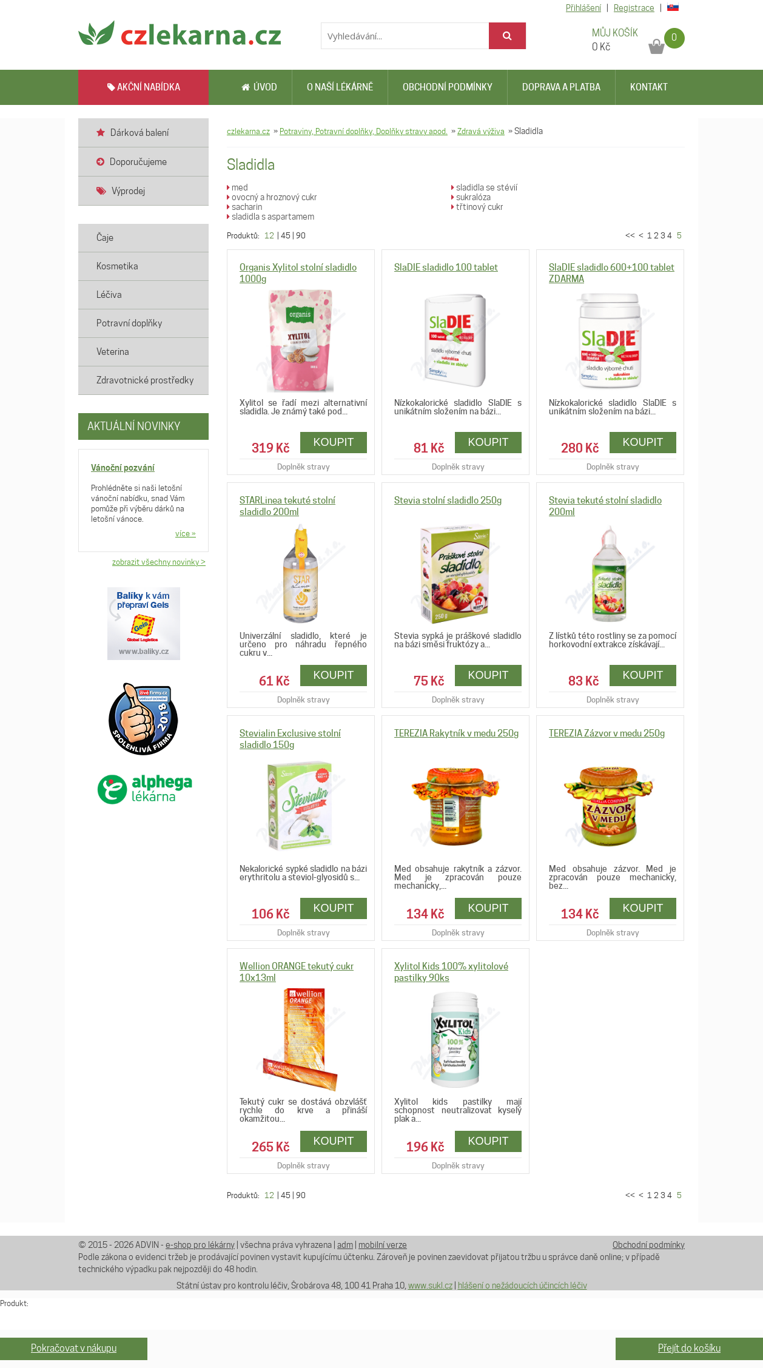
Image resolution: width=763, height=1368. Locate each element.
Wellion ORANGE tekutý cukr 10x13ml (297, 972)
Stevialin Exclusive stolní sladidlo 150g (290, 739)
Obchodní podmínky (447, 87)
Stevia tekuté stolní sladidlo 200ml (605, 506)
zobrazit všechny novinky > (159, 562)
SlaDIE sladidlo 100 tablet (446, 267)
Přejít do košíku (689, 1348)
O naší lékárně (340, 87)
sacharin (244, 207)
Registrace (634, 8)
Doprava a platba (561, 87)
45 (286, 235)
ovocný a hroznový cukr (272, 197)
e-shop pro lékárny (200, 1245)
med (237, 187)
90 (301, 235)
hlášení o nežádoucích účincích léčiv (522, 1285)
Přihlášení (583, 8)
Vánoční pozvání (123, 467)
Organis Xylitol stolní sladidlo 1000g (298, 273)
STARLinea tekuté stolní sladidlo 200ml (287, 506)
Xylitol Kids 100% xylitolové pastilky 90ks (451, 972)
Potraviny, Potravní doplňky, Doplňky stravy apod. (364, 131)
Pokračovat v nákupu (73, 1348)
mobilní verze (382, 1245)
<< (631, 235)
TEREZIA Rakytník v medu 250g (456, 733)
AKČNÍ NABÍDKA (143, 87)
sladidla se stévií (484, 187)
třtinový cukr (477, 207)
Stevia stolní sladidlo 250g (448, 500)
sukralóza (471, 197)
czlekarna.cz (248, 131)
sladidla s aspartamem (270, 216)
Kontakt (649, 87)
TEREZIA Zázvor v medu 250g (607, 733)
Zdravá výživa (481, 131)
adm (345, 1245)
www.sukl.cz (430, 1285)
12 (269, 235)
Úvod (259, 87)
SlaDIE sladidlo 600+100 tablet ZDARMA (611, 273)
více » (185, 533)
